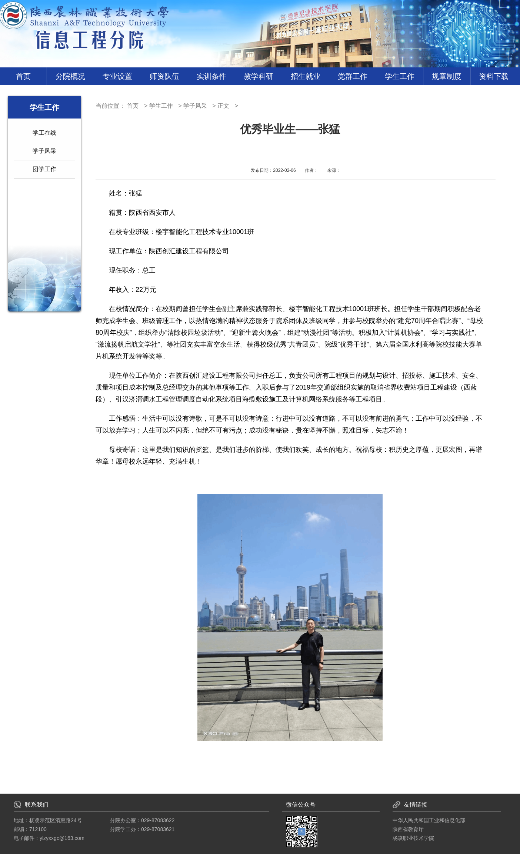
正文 (223, 106)
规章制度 (446, 76)
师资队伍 (164, 76)
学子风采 (44, 151)
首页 (23, 76)
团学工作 (44, 169)
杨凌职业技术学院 (413, 838)
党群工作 (352, 76)
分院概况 (70, 76)
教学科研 (258, 76)
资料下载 (494, 76)
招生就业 (305, 76)
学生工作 (399, 76)
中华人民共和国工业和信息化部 (429, 820)
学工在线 (44, 133)
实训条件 (211, 76)
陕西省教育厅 (408, 829)
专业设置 (117, 76)
